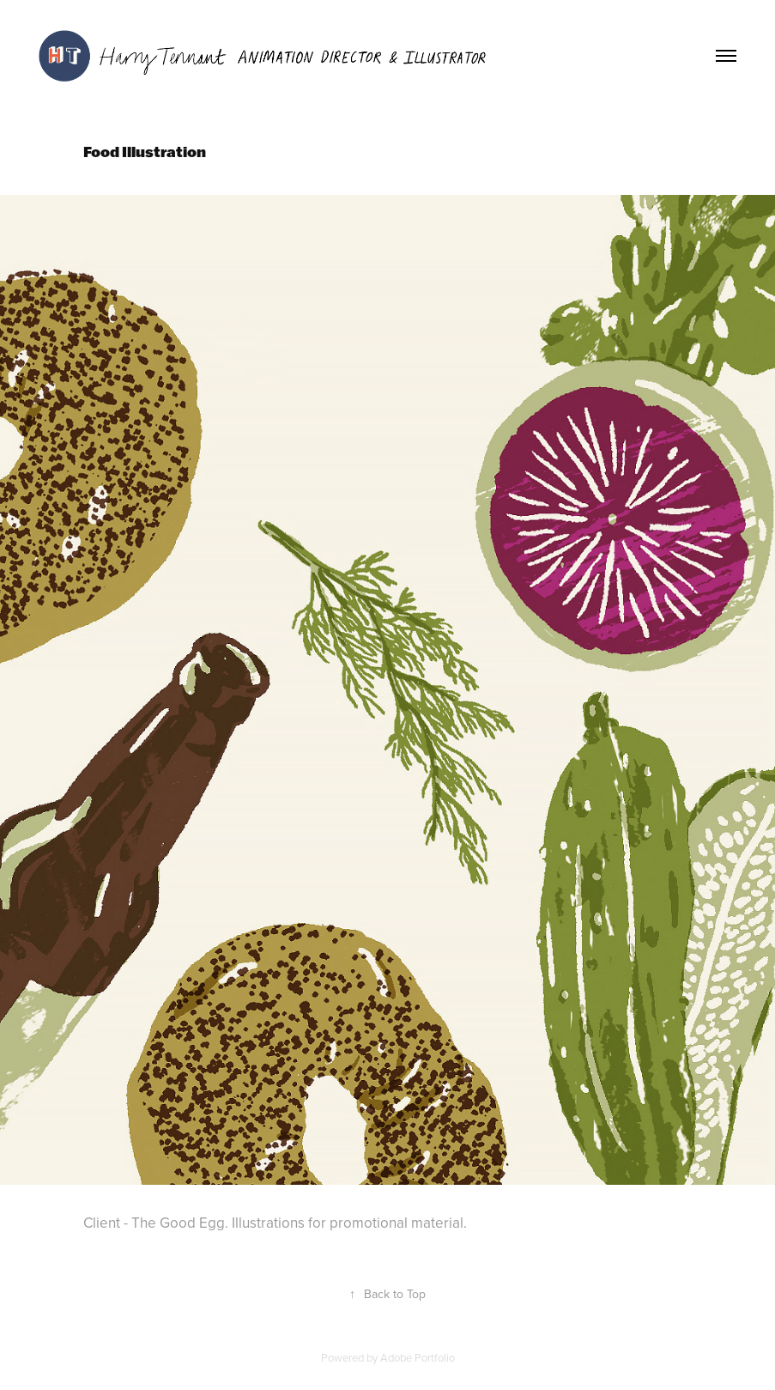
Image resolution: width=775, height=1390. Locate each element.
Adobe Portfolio (417, 1357)
